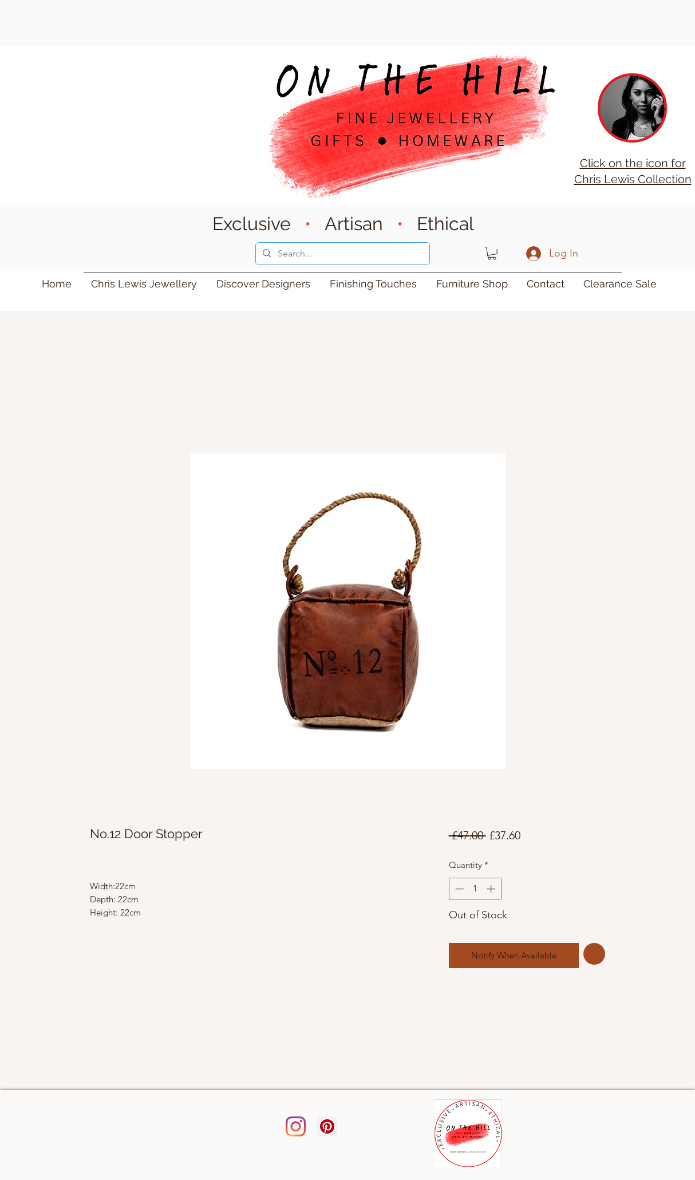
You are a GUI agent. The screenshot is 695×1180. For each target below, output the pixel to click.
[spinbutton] (474, 888)
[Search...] (341, 254)
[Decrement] (458, 888)
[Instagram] (296, 1126)
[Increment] (492, 888)
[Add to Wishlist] (594, 954)
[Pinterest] (327, 1126)
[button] (492, 253)
